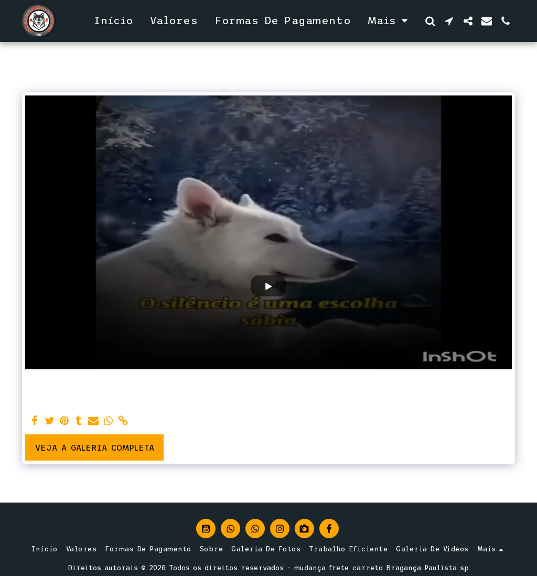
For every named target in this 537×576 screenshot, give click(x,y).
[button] (430, 21)
